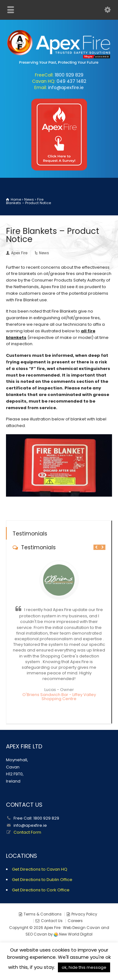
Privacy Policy (84, 914)
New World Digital (76, 934)
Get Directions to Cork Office (41, 890)
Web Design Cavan (81, 927)
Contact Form (27, 832)
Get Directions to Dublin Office (42, 880)
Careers (75, 920)
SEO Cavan (36, 934)
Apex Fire (19, 253)
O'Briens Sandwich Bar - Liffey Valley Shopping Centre (59, 697)
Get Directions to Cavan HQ (39, 869)
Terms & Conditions (43, 914)
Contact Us (52, 920)
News (44, 253)
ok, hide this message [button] (84, 967)
